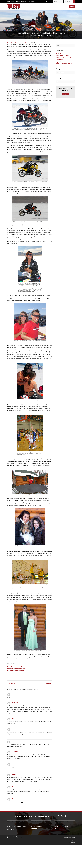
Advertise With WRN (69, 824)
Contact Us (67, 828)
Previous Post (11, 683)
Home (55, 824)
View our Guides (10, 829)
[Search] (74, 1)
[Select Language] (58, 1)
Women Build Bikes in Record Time (15, 670)
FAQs (55, 828)
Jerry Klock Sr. (15, 728)
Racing (16, 42)
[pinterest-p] (50, 1)
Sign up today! (34, 828)
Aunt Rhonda (15, 751)
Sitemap (66, 826)
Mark (13, 763)
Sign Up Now (65, 94)
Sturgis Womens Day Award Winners (16, 666)
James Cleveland (15, 693)
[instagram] (49, 1)
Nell (13, 786)
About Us (56, 826)
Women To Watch (23, 42)
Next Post (49, 683)
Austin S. (14, 774)
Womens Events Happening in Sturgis (16, 668)
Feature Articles (11, 42)
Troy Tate (14, 718)
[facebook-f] (47, 1)
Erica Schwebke (15, 741)
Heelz (13, 798)
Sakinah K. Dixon (15, 702)
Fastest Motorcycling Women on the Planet (17, 665)
